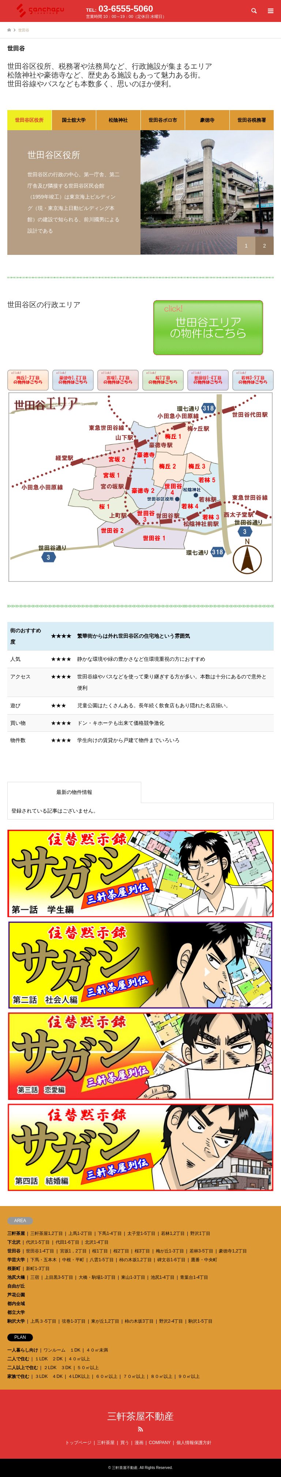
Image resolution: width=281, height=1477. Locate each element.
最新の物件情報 (74, 792)
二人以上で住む (22, 1367)
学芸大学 (16, 1259)
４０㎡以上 (79, 1358)
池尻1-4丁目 (163, 1277)
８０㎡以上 (161, 1376)
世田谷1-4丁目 (40, 1251)
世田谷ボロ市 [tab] (163, 120)
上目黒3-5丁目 (59, 1277)
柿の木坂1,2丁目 (135, 1259)
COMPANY (160, 1442)
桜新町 (13, 1268)
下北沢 (13, 1242)
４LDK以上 (79, 1376)
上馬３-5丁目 (43, 1321)
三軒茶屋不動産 (140, 1416)
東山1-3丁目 (133, 1277)
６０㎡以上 (106, 1376)
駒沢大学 (16, 1321)
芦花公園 (16, 1294)
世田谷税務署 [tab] (251, 120)
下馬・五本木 (43, 1259)
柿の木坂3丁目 (139, 1321)
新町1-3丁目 (38, 1268)
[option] (140, 192)
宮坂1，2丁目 (73, 1251)
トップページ (78, 1442)
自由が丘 (16, 1286)
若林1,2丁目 (173, 1233)
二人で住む (18, 1358)
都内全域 (16, 1303)
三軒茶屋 (16, 1233)
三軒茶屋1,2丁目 (46, 1233)
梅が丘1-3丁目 (170, 1251)
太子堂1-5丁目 (141, 1233)
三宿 (34, 1277)
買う (124, 1442)
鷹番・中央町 (204, 1259)
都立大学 (16, 1312)
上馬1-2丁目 (80, 1233)
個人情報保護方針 (193, 1442)
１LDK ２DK (49, 1358)
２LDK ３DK (57, 1367)
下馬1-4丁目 (109, 1233)
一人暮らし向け (22, 1350)
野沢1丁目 (200, 1233)
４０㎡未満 (97, 1350)
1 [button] (246, 246)
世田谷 (13, 1251)
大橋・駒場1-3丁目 (97, 1277)
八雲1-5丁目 (101, 1259)
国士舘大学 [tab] (74, 120)
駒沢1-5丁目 (200, 1321)
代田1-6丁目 (67, 1242)
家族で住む (18, 1376)
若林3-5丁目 (201, 1251)
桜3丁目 (142, 1251)
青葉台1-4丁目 (194, 1277)
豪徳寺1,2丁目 (233, 1251)
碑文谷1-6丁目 (171, 1259)
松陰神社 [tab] (118, 120)
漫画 (139, 1442)
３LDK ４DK (49, 1376)
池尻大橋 (16, 1277)
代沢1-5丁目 (38, 1242)
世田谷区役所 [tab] (29, 120)
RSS (140, 1429)
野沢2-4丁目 (171, 1321)
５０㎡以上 (88, 1367)
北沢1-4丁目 (97, 1242)
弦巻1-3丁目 (74, 1321)
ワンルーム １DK (62, 1350)
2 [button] (264, 246)
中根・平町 (73, 1259)
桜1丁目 (100, 1251)
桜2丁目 (121, 1251)
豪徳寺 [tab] (207, 120)
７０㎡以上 (134, 1376)
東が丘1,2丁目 (105, 1321)
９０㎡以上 (189, 1376)
